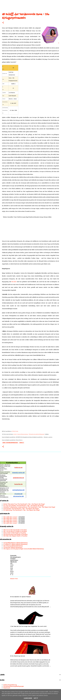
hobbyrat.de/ (18, 467)
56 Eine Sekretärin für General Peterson (20, 596)
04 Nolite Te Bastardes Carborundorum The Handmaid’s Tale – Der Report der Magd (29, 507)
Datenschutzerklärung (10, 685)
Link (17, 431)
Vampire (13, 558)
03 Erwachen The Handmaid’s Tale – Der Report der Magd (21, 508)
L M (11, 570)
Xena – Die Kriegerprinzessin (10, 442)
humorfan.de (18, 484)
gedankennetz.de (18, 477)
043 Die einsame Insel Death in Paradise (15, 534)
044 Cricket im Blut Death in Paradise (14, 533)
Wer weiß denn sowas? (10, 517)
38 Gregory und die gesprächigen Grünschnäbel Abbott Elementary (23, 549)
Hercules (13, 281)
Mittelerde (13, 562)
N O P (11, 571)
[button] (3, 23)
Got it (36, 698)
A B (11, 563)
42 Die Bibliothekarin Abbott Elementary (15, 542)
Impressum (6, 688)
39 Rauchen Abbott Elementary (12, 547)
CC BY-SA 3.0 (14, 431)
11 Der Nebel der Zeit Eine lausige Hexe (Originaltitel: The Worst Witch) (28, 626)
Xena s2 (22, 442)
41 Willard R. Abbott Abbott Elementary (15, 544)
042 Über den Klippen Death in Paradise (15, 536)
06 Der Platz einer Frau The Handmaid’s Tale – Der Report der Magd (24, 504)
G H (11, 566)
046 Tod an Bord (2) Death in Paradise (15, 530)
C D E (11, 565)
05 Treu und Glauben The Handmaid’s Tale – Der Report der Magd (23, 505)
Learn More (28, 698)
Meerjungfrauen (15, 557)
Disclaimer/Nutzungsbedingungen (13, 686)
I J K (11, 568)
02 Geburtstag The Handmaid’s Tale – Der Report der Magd (21, 510)
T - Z (11, 574)
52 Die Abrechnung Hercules (17, 656)
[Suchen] (59, 3)
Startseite (13, 555)
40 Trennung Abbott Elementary (13, 545)
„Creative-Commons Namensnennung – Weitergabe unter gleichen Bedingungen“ (29, 434)
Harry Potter (14, 560)
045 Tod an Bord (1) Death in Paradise (15, 531)
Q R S (11, 573)
